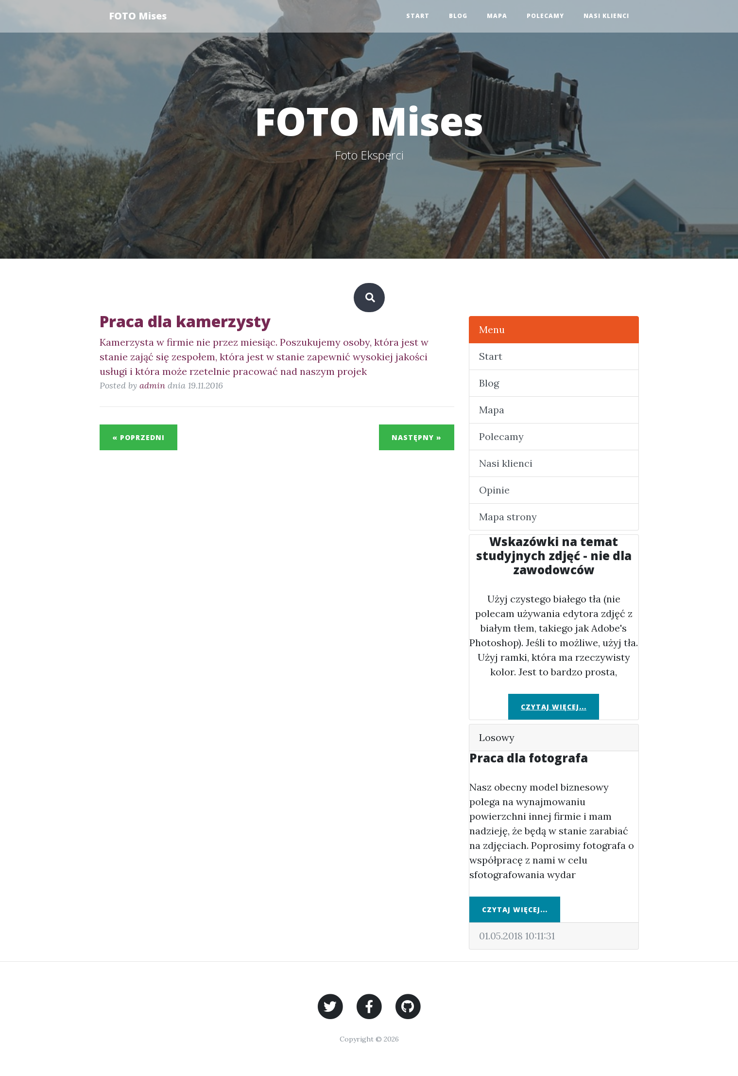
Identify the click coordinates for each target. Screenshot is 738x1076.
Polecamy (545, 16)
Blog (458, 16)
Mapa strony (508, 517)
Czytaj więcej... (553, 706)
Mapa (497, 16)
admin (152, 385)
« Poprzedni (138, 437)
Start (417, 16)
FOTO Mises (138, 15)
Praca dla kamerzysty (185, 321)
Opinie (494, 490)
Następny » (417, 437)
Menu (492, 329)
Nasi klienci (606, 16)
